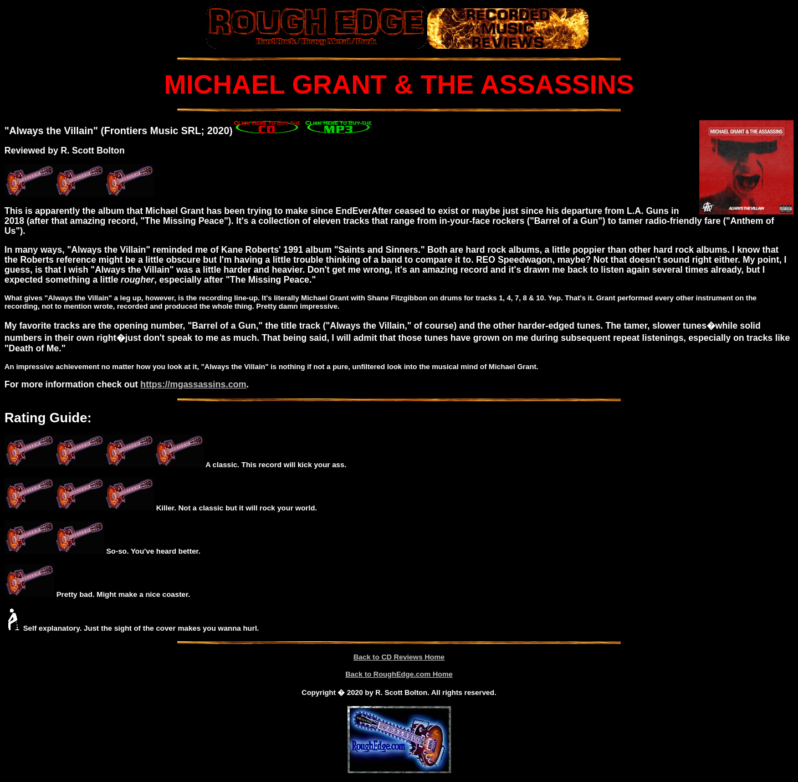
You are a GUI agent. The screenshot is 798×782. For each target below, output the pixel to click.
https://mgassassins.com (193, 384)
